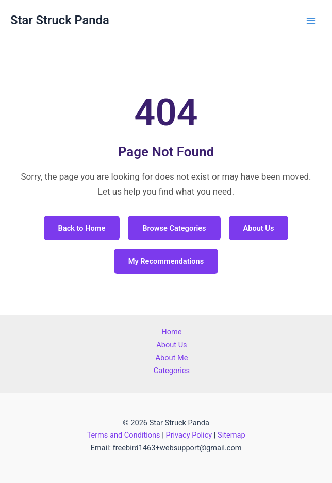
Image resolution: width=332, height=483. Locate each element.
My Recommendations (166, 261)
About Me (171, 357)
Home (171, 331)
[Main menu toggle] (311, 20)
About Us (258, 228)
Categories (172, 370)
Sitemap (231, 435)
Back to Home (82, 228)
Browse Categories (174, 228)
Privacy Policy (188, 435)
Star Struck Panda (59, 20)
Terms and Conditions (123, 435)
